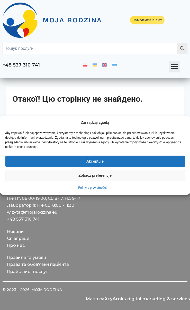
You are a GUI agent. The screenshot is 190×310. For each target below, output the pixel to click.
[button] (174, 66)
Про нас (16, 245)
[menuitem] (85, 65)
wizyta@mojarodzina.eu (32, 212)
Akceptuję (95, 161)
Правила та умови (26, 257)
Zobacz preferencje (95, 175)
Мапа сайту (99, 298)
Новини (15, 231)
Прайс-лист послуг (27, 271)
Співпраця (18, 238)
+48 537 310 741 (21, 65)
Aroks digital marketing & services (151, 298)
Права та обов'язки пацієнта (38, 264)
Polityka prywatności (92, 187)
